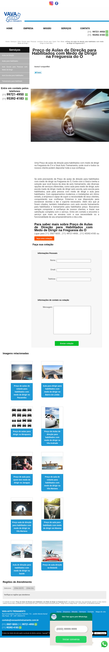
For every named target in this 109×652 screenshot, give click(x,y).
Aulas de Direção (8, 55)
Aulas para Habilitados (10, 61)
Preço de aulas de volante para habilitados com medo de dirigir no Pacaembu (22, 392)
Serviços (66, 28)
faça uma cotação (44, 238)
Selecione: (7, 588)
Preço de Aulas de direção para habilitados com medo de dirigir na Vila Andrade (52, 437)
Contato (85, 28)
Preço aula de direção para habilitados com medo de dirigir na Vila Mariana (22, 526)
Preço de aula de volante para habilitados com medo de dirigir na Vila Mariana (52, 483)
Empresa (28, 28)
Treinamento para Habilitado (12, 81)
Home (9, 28)
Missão (47, 28)
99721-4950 (98, 31)
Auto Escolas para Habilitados (13, 75)
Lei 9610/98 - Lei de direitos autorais (89, 603)
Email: (71, 270)
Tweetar (38, 72)
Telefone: (69, 279)
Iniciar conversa (71, 639)
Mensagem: (67, 320)
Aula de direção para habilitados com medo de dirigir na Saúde (22, 569)
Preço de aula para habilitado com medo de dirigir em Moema (52, 525)
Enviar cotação (66, 343)
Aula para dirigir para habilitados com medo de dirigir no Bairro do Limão (52, 390)
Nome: (70, 260)
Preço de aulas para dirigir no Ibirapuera (22, 432)
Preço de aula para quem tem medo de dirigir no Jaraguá (21, 480)
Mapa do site (101, 612)
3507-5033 (11, 624)
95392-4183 (98, 35)
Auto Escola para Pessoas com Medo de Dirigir (14, 68)
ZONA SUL (30, 588)
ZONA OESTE (19, 588)
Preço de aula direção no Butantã (52, 566)
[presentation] (54, 290)
